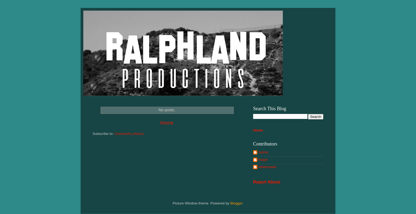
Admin (263, 152)
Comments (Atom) (129, 134)
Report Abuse (266, 182)
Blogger (236, 203)
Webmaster (267, 167)
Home (167, 123)
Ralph (263, 160)
